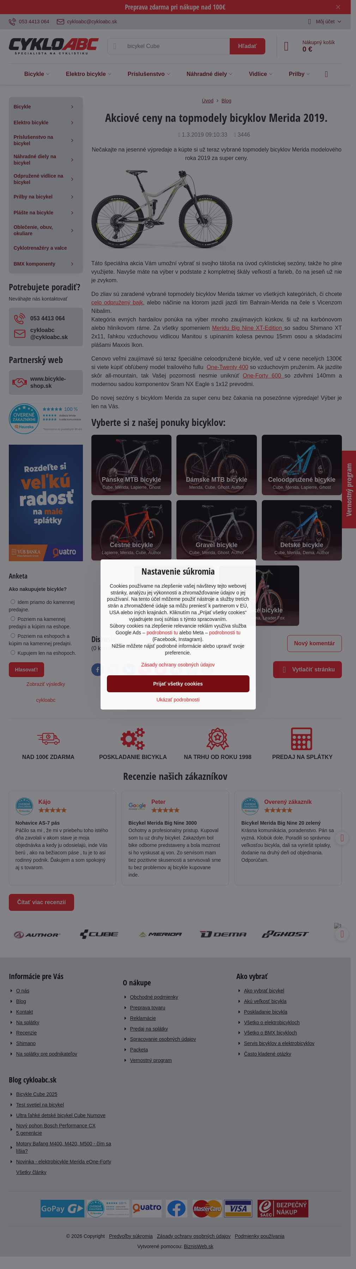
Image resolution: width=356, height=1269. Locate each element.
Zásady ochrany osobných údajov (178, 665)
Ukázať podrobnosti (178, 699)
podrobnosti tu (162, 632)
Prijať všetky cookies (178, 684)
